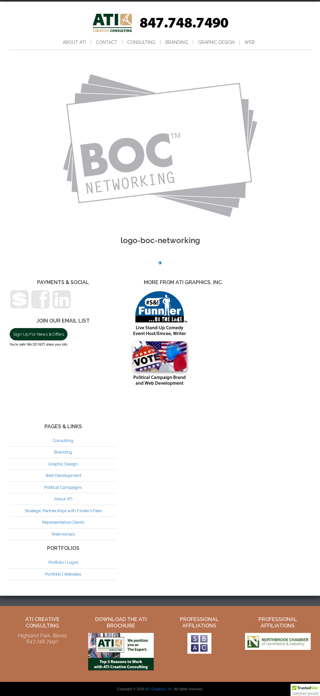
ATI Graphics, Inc (158, 689)
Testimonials (63, 534)
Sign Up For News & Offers (38, 334)
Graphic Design (216, 42)
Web (249, 42)
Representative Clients (63, 522)
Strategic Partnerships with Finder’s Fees (63, 510)
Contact (106, 42)
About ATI (74, 42)
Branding (176, 42)
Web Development (63, 475)
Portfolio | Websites (63, 574)
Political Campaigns (63, 487)
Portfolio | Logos (63, 562)
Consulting (141, 42)
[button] (305, 690)
